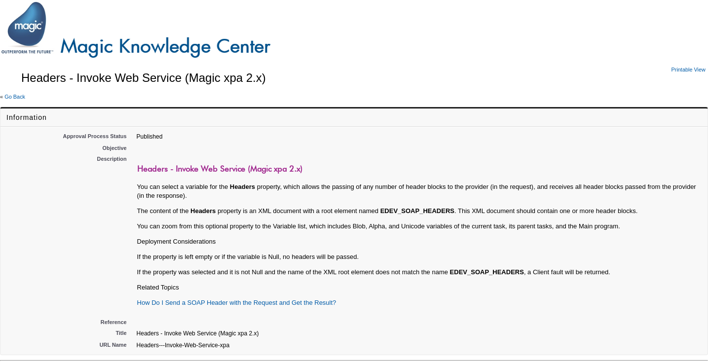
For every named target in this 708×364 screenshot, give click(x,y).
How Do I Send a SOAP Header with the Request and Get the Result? (236, 302)
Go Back (14, 97)
